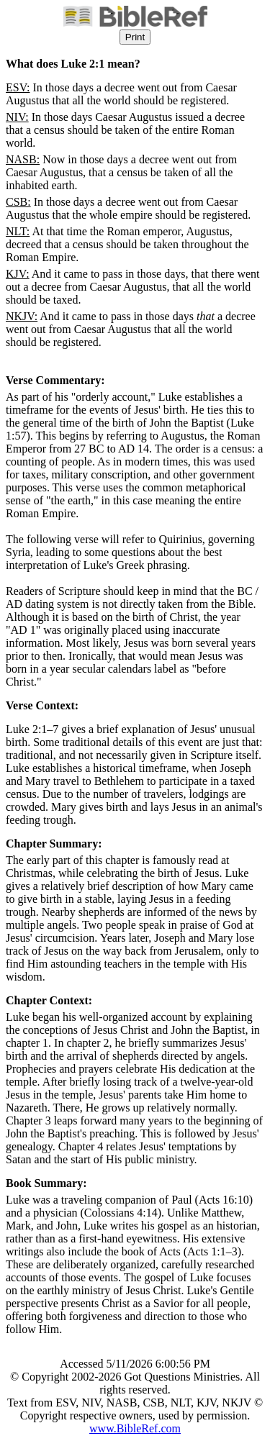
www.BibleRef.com (135, 1428)
